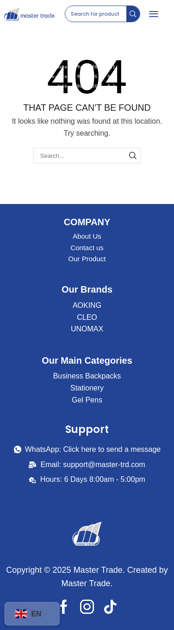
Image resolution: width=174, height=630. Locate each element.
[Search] (133, 14)
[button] (153, 14)
